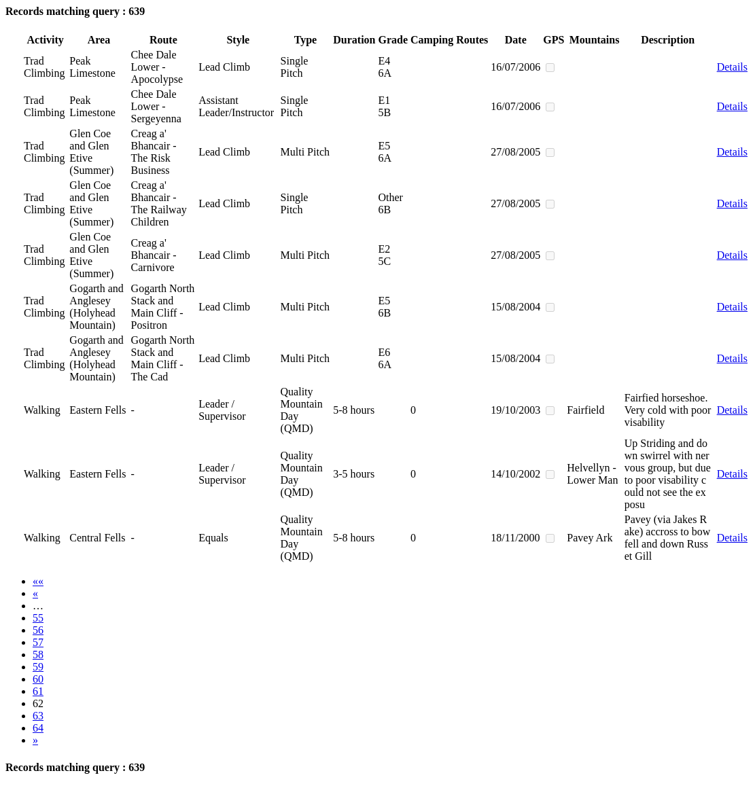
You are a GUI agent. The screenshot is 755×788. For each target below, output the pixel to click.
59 (38, 667)
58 (38, 654)
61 (38, 691)
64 (38, 728)
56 (38, 630)
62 (38, 703)
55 (38, 618)
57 (38, 642)
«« (38, 581)
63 (38, 715)
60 (38, 679)
